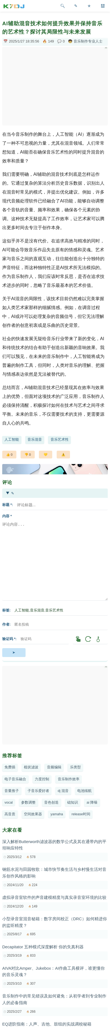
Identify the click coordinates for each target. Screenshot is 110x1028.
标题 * (7, 505)
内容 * (7, 516)
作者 (5, 624)
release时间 (80, 814)
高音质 (9, 814)
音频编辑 (54, 767)
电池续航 (84, 791)
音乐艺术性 (60, 440)
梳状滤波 (31, 767)
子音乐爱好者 (38, 791)
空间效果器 (33, 814)
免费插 (9, 767)
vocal (8, 802)
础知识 (72, 802)
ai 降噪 (92, 802)
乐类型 (75, 767)
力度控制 (42, 779)
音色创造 (51, 802)
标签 (5, 610)
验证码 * (8, 639)
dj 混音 (63, 791)
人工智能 (11, 440)
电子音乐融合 (15, 779)
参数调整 (28, 802)
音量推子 (11, 791)
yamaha (57, 814)
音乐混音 (35, 440)
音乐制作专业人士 (88, 41)
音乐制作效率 (68, 779)
